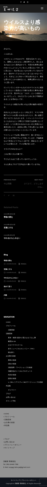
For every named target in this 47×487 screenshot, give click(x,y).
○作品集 (6, 425)
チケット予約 (11, 401)
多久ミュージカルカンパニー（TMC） (21, 349)
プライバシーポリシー (28, 480)
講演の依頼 (12, 378)
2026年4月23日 (9, 214)
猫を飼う (11, 352)
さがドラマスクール (15, 345)
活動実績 (11, 330)
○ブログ (6, 439)
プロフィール (11, 326)
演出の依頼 (12, 364)
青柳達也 (23, 264)
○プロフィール (9, 417)
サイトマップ (15, 480)
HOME (8, 322)
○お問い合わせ (9, 442)
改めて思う (8, 286)
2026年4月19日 (11, 298)
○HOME (6, 414)
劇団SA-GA (12, 341)
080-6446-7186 (12, 464)
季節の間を (8, 217)
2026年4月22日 (9, 224)
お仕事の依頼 (11, 356)
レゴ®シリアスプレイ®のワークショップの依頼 (25, 382)
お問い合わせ (11, 397)
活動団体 (9, 334)
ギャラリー (12, 390)
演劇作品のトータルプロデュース (20, 371)
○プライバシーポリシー (12, 445)
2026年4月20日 (11, 290)
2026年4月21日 (9, 235)
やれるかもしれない (12, 238)
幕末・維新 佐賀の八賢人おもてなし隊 (22, 338)
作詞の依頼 (12, 375)
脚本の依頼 (12, 360)
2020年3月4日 (11, 34)
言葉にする (8, 227)
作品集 (8, 386)
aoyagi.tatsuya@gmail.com (19, 467)
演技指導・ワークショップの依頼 (20, 367)
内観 (5, 295)
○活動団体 (7, 420)
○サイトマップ (9, 448)
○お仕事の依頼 (9, 422)
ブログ (8, 394)
